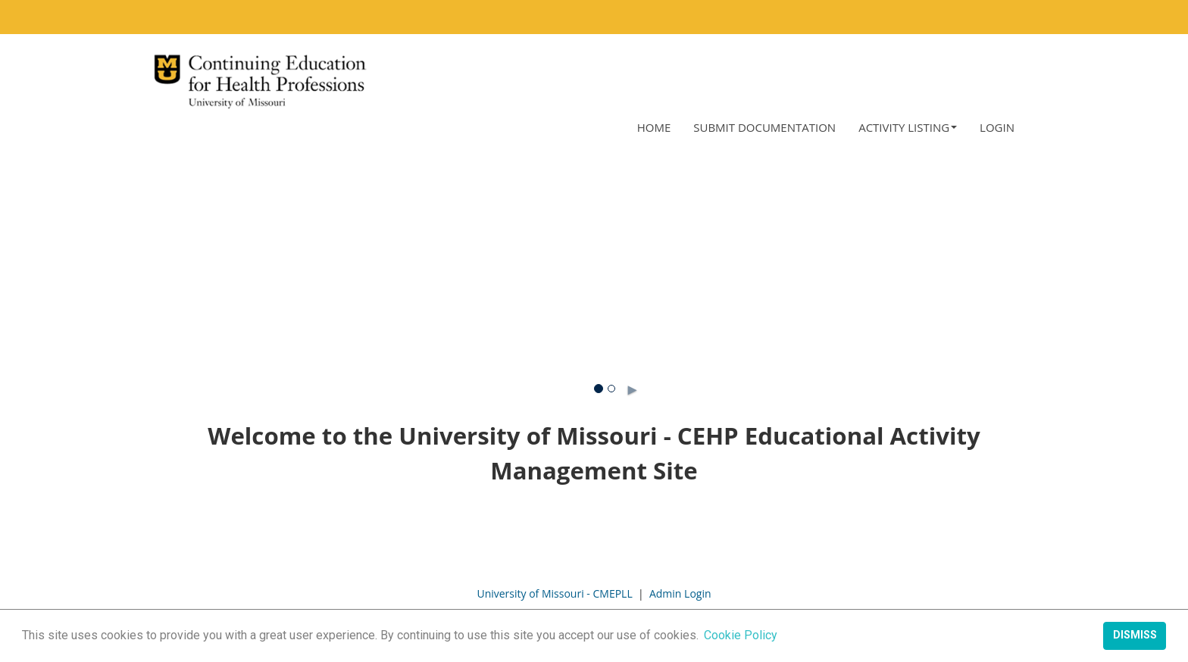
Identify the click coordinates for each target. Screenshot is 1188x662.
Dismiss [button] (1135, 635)
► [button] (618, 386)
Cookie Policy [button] (740, 635)
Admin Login (680, 593)
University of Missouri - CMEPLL (554, 593)
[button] (908, 128)
